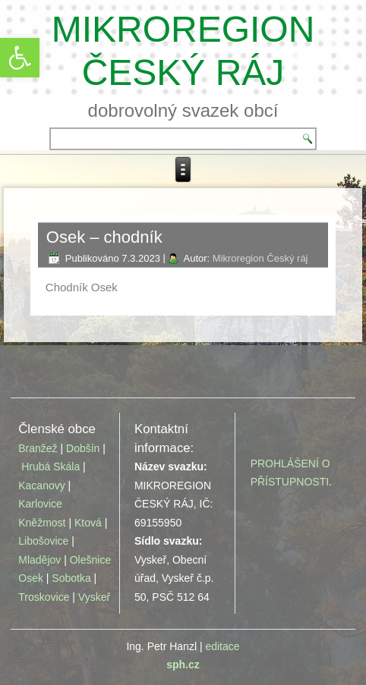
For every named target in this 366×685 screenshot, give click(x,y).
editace (222, 646)
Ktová (89, 523)
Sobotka (71, 578)
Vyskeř (94, 597)
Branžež (37, 448)
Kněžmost (41, 523)
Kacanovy (41, 485)
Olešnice (90, 560)
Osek (30, 578)
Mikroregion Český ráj (260, 258)
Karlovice (40, 504)
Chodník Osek (82, 287)
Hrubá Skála (50, 466)
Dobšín (82, 448)
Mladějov (39, 560)
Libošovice (43, 541)
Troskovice (43, 597)
